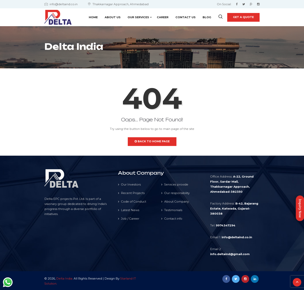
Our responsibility (177, 193)
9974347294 (225, 225)
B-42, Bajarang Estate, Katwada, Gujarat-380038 (234, 208)
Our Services (138, 17)
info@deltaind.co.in (237, 237)
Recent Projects (133, 193)
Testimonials (173, 210)
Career (162, 17)
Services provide (176, 184)
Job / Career (130, 218)
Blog (207, 17)
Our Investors (131, 184)
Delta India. (64, 278)
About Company (176, 201)
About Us (113, 17)
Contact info (173, 218)
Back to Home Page (152, 141)
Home (93, 17)
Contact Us (185, 17)
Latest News (130, 210)
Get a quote (243, 17)
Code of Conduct (133, 201)
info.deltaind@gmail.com (230, 254)
